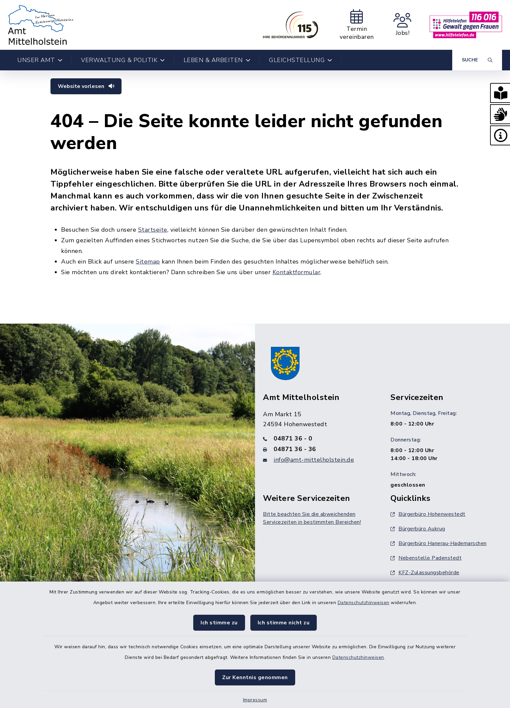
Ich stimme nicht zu (284, 622)
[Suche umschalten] (477, 60)
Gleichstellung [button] (300, 60)
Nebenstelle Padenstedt (426, 558)
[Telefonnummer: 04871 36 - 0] (319, 438)
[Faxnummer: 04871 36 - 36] (319, 449)
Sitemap (148, 262)
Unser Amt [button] (39, 60)
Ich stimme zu (219, 622)
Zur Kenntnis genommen (255, 677)
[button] (500, 93)
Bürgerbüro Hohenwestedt (428, 514)
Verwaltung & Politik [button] (123, 60)
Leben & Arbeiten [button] (217, 60)
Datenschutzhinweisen (363, 602)
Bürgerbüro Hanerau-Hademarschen (438, 543)
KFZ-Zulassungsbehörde (425, 572)
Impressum (255, 700)
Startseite (152, 230)
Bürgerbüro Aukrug (417, 528)
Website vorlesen (86, 86)
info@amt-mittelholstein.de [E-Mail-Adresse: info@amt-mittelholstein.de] (314, 460)
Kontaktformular (297, 272)
